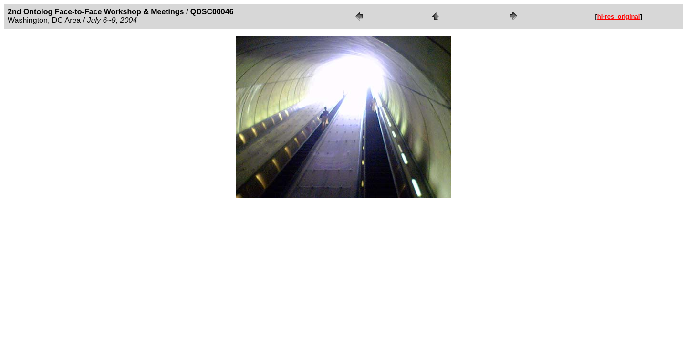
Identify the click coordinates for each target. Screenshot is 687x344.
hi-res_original (618, 16)
